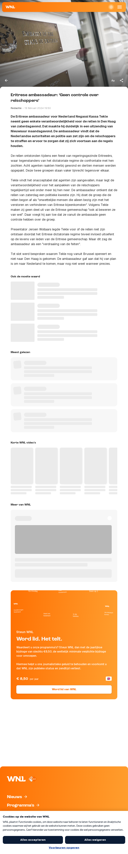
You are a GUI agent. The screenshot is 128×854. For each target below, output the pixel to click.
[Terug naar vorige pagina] (6, 80)
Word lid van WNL (64, 689)
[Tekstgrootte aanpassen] (112, 80)
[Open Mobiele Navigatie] (119, 7)
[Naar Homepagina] (10, 7)
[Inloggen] (111, 7)
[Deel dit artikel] (121, 80)
